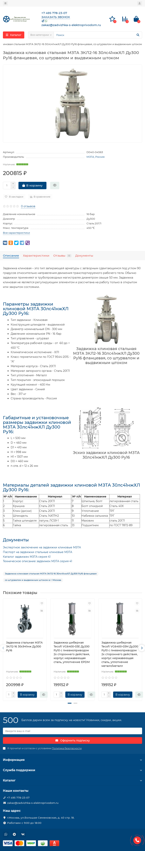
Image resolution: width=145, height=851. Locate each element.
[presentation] (3, 648)
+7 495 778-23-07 (18, 797)
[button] (70, 703)
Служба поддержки (72, 770)
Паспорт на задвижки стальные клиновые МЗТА (37, 552)
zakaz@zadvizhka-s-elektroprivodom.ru (33, 802)
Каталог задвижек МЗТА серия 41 (27, 556)
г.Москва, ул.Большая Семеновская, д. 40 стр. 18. (40, 817)
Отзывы (62, 255)
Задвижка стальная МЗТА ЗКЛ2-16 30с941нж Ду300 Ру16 (24, 646)
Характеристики (36, 255)
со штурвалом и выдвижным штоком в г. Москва (33, 580)
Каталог (72, 780)
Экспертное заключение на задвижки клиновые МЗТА (42, 547)
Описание (11, 255)
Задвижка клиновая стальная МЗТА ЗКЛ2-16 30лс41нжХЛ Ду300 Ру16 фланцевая (51, 573)
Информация (72, 760)
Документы (84, 255)
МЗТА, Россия (95, 156)
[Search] (98, 34)
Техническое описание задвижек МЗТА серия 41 (37, 561)
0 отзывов (28, 206)
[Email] (72, 731)
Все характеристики (16, 232)
